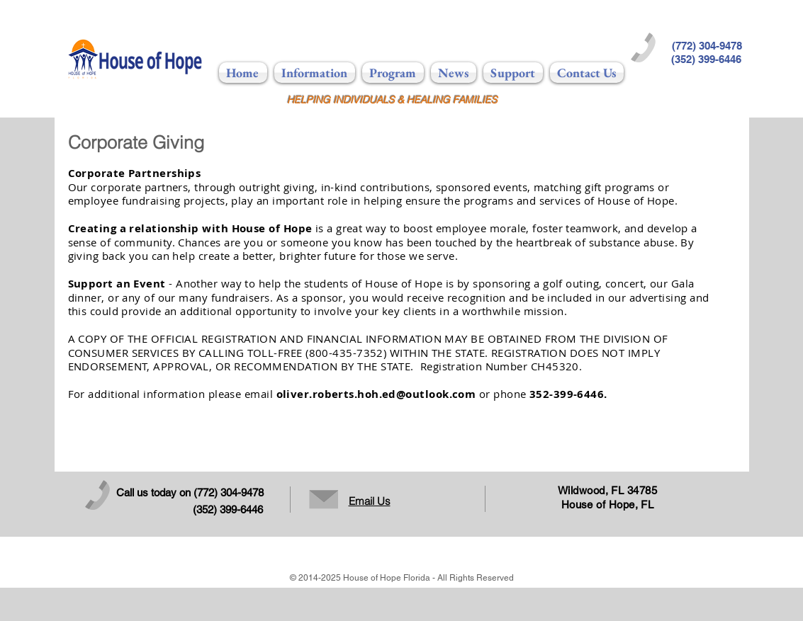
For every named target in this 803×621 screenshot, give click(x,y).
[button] (315, 72)
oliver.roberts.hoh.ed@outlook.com (376, 394)
